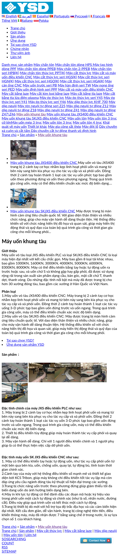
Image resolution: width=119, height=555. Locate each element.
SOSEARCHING (14, 539)
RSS (5, 547)
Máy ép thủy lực (52, 97)
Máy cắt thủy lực (78, 73)
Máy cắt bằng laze (15, 93)
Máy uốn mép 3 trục (26, 122)
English (11, 16)
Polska (44, 20)
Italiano (27, 20)
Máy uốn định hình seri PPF (36, 89)
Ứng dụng (17, 40)
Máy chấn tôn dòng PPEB (36, 68)
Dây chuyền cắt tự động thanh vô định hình (63, 130)
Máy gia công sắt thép (64, 126)
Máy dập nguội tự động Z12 (87, 106)
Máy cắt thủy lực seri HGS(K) (55, 77)
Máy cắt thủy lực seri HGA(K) (82, 81)
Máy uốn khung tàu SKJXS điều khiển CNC (34, 118)
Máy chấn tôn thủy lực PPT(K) (42, 73)
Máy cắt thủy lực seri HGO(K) (37, 81)
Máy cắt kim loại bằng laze (49, 93)
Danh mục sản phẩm (17, 64)
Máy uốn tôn (77, 118)
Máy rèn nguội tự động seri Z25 (41, 106)
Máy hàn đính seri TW (74, 85)
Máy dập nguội (105, 530)
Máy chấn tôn (44, 64)
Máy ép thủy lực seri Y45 (84, 97)
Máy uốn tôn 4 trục (87, 122)
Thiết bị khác (37, 126)
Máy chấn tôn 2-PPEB (73, 68)
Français (98, 16)
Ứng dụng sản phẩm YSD (25, 344)
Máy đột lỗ (90, 126)
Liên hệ (15, 57)
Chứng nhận (19, 49)
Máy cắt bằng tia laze (86, 93)
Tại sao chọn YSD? (20, 340)
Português (61, 16)
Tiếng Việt (9, 20)
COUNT (8, 543)
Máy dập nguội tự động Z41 (58, 110)
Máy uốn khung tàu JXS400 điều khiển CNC (80, 114)
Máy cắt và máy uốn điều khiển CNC (85, 89)
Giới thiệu (17, 32)
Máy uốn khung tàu (31, 114)
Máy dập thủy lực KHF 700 (87, 102)
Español (43, 16)
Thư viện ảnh (20, 53)
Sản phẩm (17, 36)
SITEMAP (9, 551)
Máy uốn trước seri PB (40, 85)
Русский (81, 16)
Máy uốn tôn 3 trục (57, 122)
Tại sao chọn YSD (23, 44)
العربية (26, 16)
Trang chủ (17, 28)
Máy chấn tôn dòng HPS (74, 64)
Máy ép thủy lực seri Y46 (47, 102)
